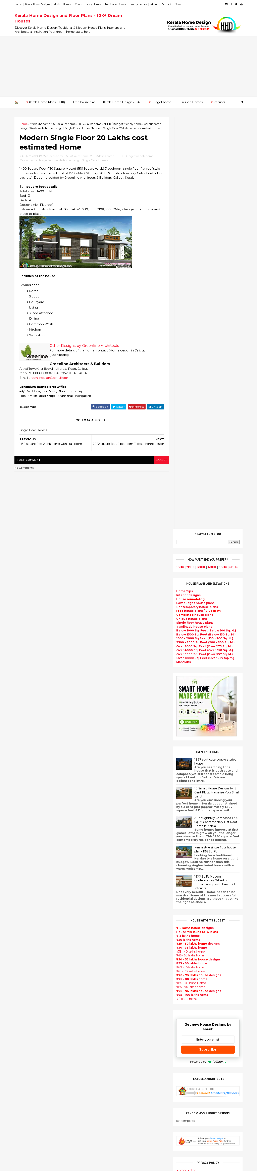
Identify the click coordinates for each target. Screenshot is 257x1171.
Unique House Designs (110, 988)
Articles (98, 979)
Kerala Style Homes (107, 926)
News (178, 4)
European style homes (109, 1060)
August (24, 873)
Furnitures (100, 1122)
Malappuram (24, 1006)
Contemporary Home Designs (115, 864)
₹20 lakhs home (40, 123)
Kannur (20, 987)
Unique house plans (191, 207)
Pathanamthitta (27, 1014)
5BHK (222, 155)
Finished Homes (191, 102)
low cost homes (104, 1055)
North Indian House (107, 1050)
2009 (23, 962)
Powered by (207, 649)
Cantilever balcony (106, 1136)
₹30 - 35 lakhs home (191, 536)
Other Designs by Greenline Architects (85, 350)
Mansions (183, 250)
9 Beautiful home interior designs (210, 821)
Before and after (105, 1146)
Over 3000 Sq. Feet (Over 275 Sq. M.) (204, 234)
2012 (22, 945)
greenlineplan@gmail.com (49, 382)
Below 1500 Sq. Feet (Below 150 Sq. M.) (205, 222)
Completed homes (106, 969)
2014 (23, 934)
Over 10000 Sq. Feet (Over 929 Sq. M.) (205, 246)
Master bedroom (105, 1074)
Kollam (20, 995)
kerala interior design (108, 964)
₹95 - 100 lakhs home (192, 583)
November (26, 856)
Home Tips (184, 179)
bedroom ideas (104, 1012)
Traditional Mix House (109, 1103)
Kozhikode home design (55, 128)
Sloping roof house (107, 874)
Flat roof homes (104, 869)
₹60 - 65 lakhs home (190, 555)
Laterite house (104, 1088)
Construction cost (106, 993)
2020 (23, 835)
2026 (23, 802)
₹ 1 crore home (186, 587)
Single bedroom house (110, 1151)
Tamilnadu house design (111, 1017)
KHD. (97, 1165)
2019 (23, 841)
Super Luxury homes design (114, 950)
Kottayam (22, 999)
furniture (229, 950)
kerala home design (107, 854)
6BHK (233, 155)
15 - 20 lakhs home (64, 123)
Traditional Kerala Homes (111, 945)
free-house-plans (106, 916)
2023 (23, 819)
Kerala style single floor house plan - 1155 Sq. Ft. (214, 438)
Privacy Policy (185, 758)
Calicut (38, 1002)
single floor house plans (111, 998)
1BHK (179, 155)
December (26, 851)
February (25, 906)
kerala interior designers (111, 1079)
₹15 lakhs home (187, 524)
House (190, 187)
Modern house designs (110, 859)
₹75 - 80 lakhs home (191, 567)
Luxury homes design (108, 893)
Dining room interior (108, 1031)
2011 (22, 951)
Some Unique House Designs (207, 853)
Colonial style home (107, 921)
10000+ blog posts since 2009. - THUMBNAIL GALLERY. (47, 1165)
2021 (22, 830)
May (21, 889)
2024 (23, 813)
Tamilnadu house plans (193, 215)
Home (18, 4)
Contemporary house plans (196, 195)
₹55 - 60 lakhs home (191, 551)
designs (188, 183)
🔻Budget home (159, 102)
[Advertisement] (128, 66)
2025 (23, 808)
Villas (96, 912)
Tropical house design (109, 1036)
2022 (23, 824)
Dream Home (102, 1098)
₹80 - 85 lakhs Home (190, 571)
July (21, 878)
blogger (159, 466)
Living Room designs (108, 983)
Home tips (100, 1112)
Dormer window (104, 1021)
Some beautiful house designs (208, 837)
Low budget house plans (195, 191)
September (27, 867)
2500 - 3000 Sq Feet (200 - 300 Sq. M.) (205, 230)
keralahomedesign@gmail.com (196, 1058)
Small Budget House (108, 897)
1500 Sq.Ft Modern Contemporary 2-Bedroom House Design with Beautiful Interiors (214, 470)
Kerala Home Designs (38, 4)
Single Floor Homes (86, 128)
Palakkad (22, 1010)
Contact (167, 4)
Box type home (104, 907)
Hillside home (102, 1117)
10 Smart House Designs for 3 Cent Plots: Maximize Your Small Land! (216, 380)
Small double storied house (113, 931)
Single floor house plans (194, 211)
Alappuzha (23, 975)
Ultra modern (102, 1002)
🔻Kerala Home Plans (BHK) (45, 102)
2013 (22, 940)
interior (98, 902)
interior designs (208, 950)
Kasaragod (23, 991)
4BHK (211, 155)
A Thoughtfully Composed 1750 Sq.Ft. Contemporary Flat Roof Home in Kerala (216, 410)
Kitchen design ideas (108, 1041)
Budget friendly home (128, 123)
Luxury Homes (138, 4)
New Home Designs (107, 940)
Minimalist (100, 1069)
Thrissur (21, 1022)
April (21, 895)
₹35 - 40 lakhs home (190, 540)
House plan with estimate (112, 1026)
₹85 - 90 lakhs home (190, 575)
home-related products (205, 954)
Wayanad (22, 1026)
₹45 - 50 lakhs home (190, 543)
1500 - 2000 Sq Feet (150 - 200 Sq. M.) (204, 226)
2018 (23, 846)
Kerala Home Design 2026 (121, 102)
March (23, 900)
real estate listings (206, 973)
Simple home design (108, 1045)
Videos (97, 1007)
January (24, 911)
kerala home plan (105, 883)
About (154, 4)
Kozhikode (23, 1002)
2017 (23, 918)
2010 (23, 956)
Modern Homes (63, 4)
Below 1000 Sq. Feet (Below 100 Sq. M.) (205, 219)
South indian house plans (112, 959)
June (22, 884)
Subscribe (207, 637)
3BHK (108, 123)
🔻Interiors (217, 102)
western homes (104, 1064)
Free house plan (84, 102)
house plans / (198, 199)
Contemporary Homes (88, 4)
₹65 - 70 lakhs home (190, 559)
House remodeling (106, 1093)
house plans (194, 203)
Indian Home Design (108, 955)
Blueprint (99, 1131)
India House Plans (106, 878)
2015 (22, 929)
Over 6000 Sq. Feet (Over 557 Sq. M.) (204, 242)
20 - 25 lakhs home (90, 123)
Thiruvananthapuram (31, 1018)
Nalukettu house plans (110, 1127)
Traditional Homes (115, 4)
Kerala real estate (106, 1141)
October (25, 862)
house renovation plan (109, 1084)
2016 (23, 924)
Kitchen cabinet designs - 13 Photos (212, 902)
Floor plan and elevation (111, 936)
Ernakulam (23, 979)
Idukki (19, 983)
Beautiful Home (104, 888)
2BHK (190, 155)
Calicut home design (33, 164)
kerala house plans (106, 1108)
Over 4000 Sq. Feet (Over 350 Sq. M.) (204, 238)
